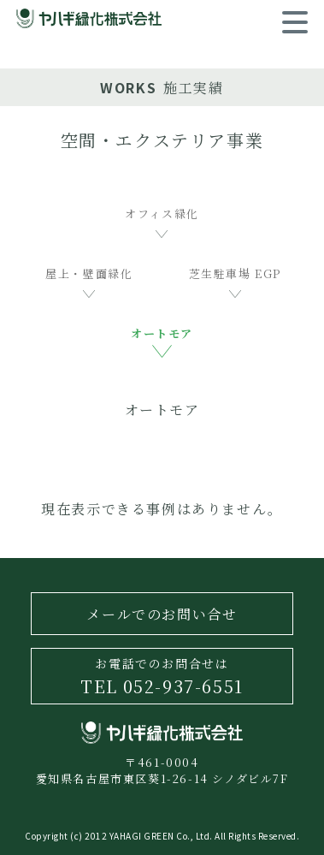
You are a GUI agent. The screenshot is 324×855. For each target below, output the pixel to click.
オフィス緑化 (162, 213)
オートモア (162, 333)
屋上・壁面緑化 (89, 273)
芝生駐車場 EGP (235, 273)
